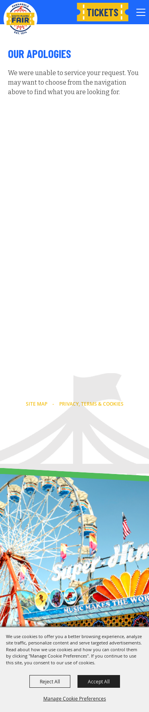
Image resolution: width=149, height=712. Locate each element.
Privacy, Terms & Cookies (91, 403)
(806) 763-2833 (74, 380)
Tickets (102, 12)
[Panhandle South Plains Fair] (20, 19)
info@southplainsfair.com (74, 391)
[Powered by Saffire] (91, 447)
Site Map (36, 403)
